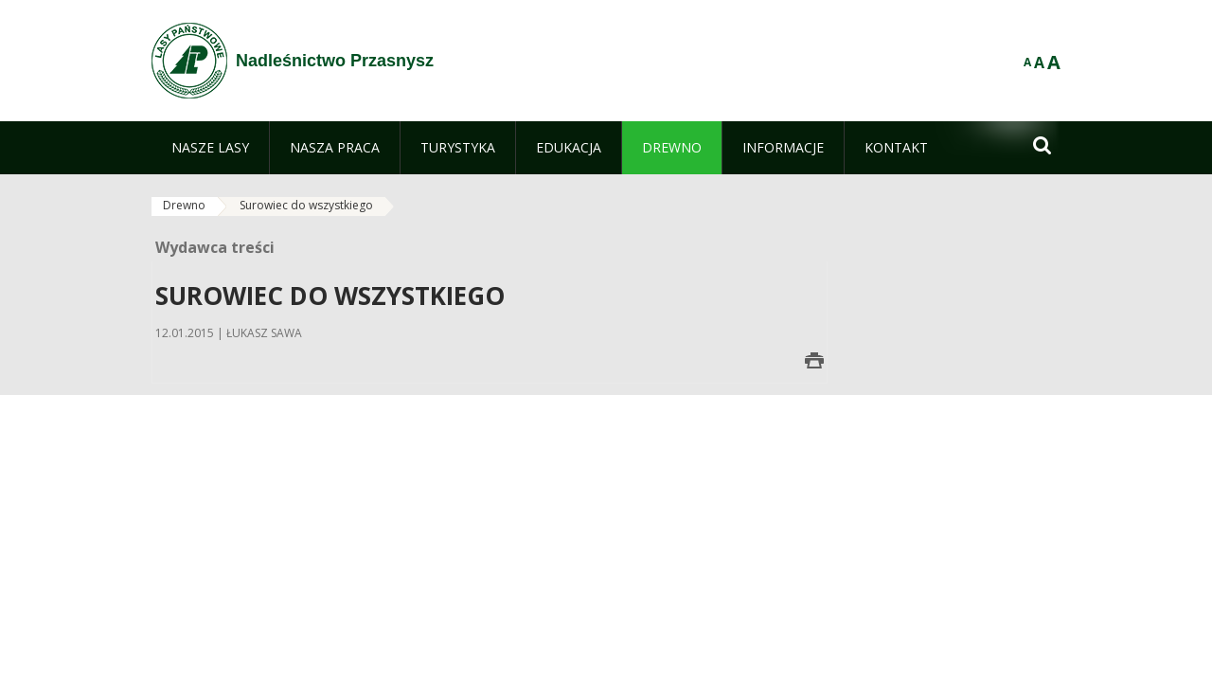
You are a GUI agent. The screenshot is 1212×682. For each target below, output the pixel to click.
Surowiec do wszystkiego (306, 205)
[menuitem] (210, 147)
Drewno (184, 205)
